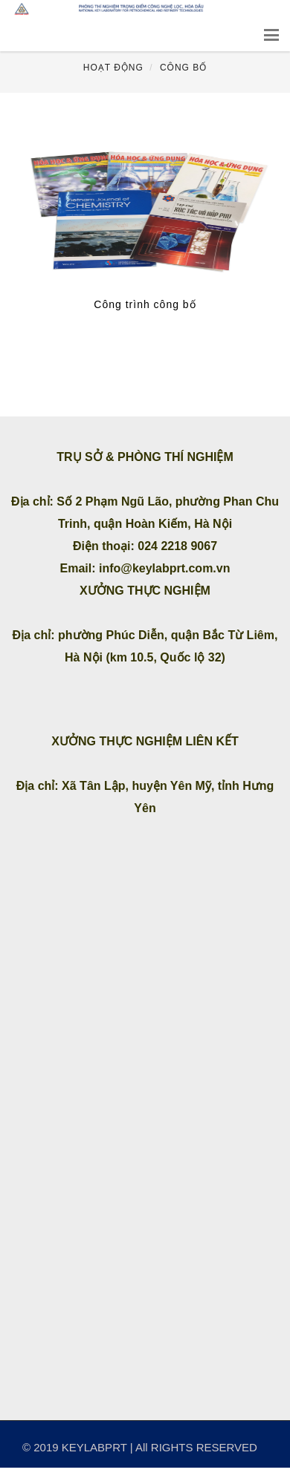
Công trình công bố (145, 304)
